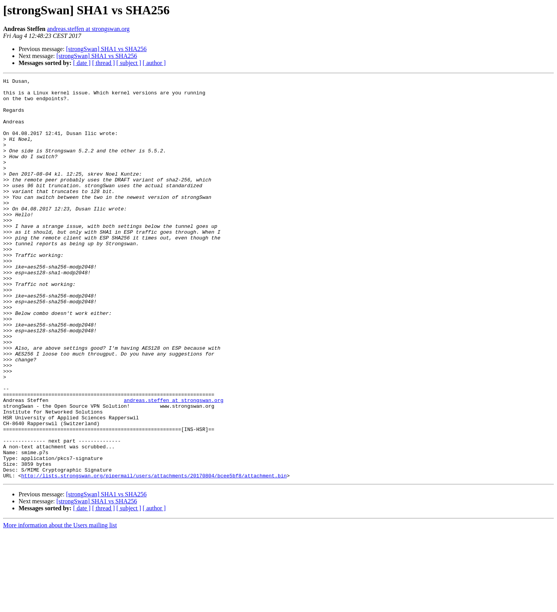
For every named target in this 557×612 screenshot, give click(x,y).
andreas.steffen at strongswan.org (88, 29)
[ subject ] (128, 63)
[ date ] (82, 63)
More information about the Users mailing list (60, 605)
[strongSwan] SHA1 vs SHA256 (106, 49)
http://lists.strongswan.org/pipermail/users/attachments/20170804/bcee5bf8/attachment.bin (154, 555)
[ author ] (154, 63)
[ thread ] (103, 63)
